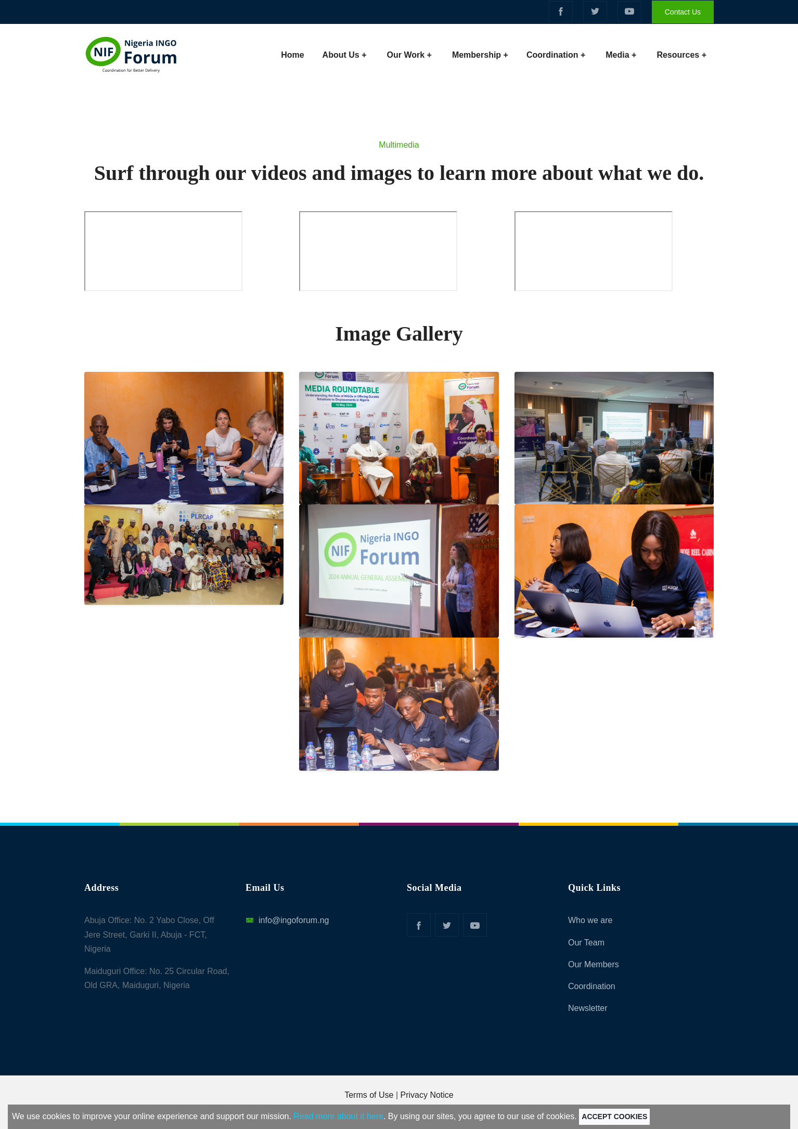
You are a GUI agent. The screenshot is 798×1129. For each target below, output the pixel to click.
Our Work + (409, 54)
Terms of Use (368, 1095)
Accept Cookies (614, 1116)
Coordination (591, 986)
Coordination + (555, 54)
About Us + (345, 54)
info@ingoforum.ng (287, 920)
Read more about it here (338, 1116)
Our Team (586, 942)
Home (295, 53)
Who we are (590, 920)
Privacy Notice (427, 1095)
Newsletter (588, 1008)
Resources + (681, 54)
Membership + (480, 54)
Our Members (593, 964)
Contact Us (683, 12)
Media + (621, 54)
